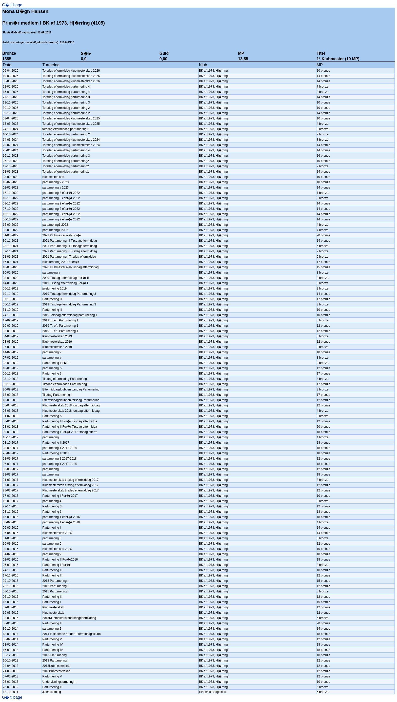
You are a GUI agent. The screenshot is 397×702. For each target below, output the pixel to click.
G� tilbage (12, 5)
